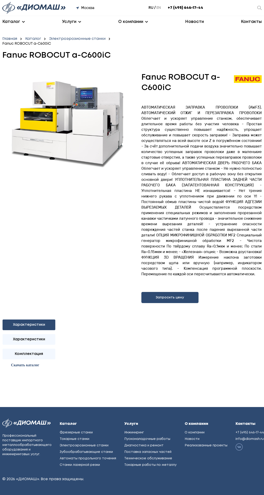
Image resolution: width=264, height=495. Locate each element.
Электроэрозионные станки (77, 39)
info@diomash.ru (250, 439)
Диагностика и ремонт (144, 445)
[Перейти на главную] (34, 8)
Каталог (11, 22)
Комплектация (29, 354)
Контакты (251, 22)
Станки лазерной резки (80, 465)
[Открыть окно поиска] (259, 8)
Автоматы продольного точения (88, 458)
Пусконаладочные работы (147, 439)
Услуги (69, 22)
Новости (194, 22)
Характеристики (29, 339)
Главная (9, 39)
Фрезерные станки (76, 432)
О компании (130, 22)
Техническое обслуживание (148, 458)
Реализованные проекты (206, 445)
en (158, 7)
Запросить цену (170, 297)
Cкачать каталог (25, 365)
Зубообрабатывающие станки (86, 452)
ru (151, 7)
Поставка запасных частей (147, 452)
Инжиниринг (134, 432)
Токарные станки (74, 439)
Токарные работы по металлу (150, 465)
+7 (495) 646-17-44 (185, 7)
